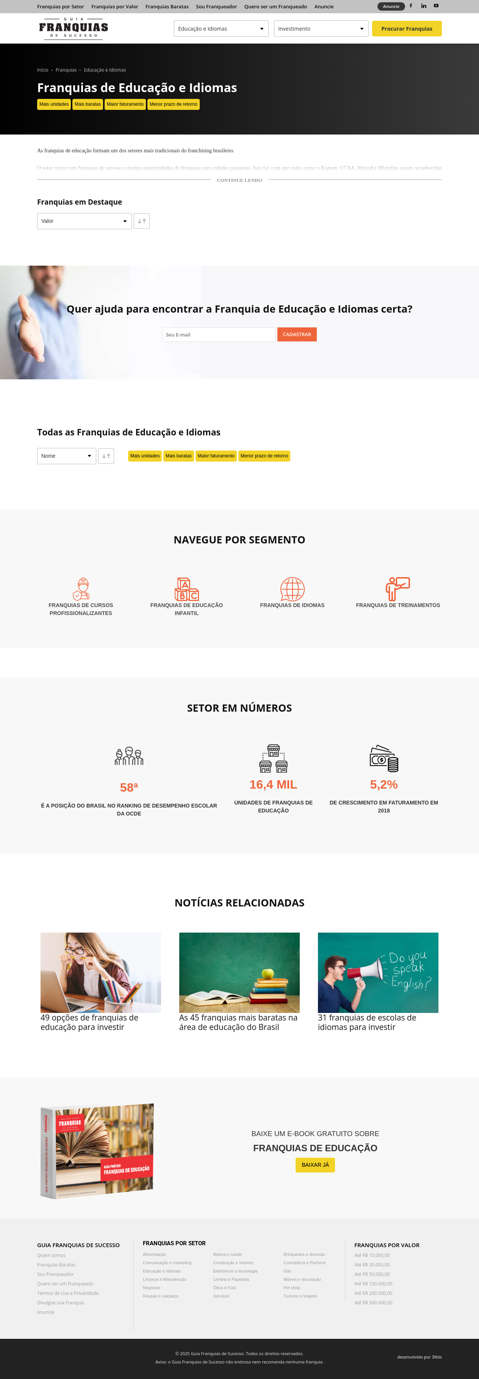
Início (43, 70)
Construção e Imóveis (233, 1262)
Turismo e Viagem (300, 1296)
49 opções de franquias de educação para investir (89, 1022)
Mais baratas (88, 104)
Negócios (151, 1287)
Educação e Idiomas (105, 70)
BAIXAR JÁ (315, 1165)
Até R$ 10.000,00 (372, 1255)
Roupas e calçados (160, 1296)
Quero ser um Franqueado (275, 6)
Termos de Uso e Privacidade (68, 1293)
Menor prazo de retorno (173, 104)
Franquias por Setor (60, 6)
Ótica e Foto (224, 1287)
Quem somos (51, 1255)
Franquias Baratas (167, 6)
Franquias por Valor (114, 6)
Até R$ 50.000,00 (372, 1274)
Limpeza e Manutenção (164, 1279)
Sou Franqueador (216, 6)
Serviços (221, 1296)
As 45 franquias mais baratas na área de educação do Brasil (238, 1022)
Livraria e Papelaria (231, 1279)
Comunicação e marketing (167, 1262)
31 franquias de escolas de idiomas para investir (367, 1022)
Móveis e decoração (302, 1279)
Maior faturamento (125, 104)
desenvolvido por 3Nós (419, 1357)
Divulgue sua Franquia (60, 1302)
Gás (287, 1271)
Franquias (66, 70)
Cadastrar (297, 334)
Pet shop (291, 1287)
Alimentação (154, 1254)
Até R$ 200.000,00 (373, 1293)
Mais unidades (54, 104)
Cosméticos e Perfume (304, 1262)
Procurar (407, 28)
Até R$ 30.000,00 (372, 1265)
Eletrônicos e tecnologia (235, 1271)
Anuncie (324, 6)
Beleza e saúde (227, 1254)
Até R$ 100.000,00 (373, 1283)
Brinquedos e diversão (304, 1254)
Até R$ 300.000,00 (373, 1302)
